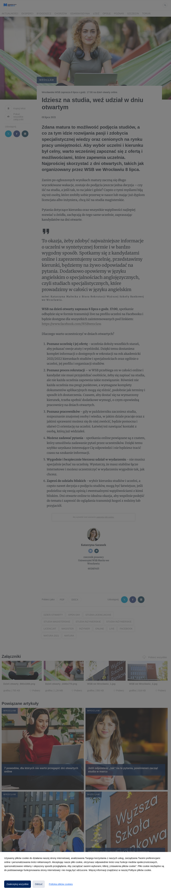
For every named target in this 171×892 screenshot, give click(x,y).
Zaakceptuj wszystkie (18, 884)
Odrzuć (38, 884)
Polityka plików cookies (61, 884)
